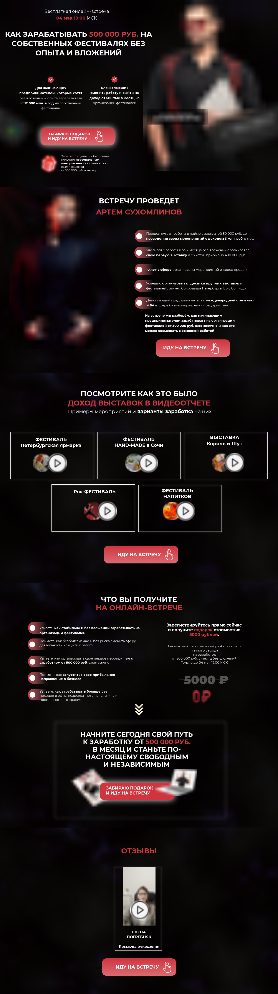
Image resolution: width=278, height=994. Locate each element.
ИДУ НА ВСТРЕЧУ (184, 347)
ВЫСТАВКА (224, 440)
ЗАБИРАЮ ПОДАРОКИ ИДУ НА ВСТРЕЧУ (69, 136)
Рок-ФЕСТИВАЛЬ (95, 491)
